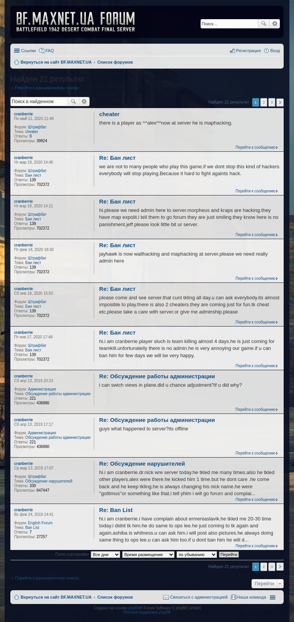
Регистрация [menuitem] (248, 50)
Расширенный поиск (275, 23)
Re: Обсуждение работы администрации (157, 376)
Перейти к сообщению (255, 147)
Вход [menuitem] (275, 50)
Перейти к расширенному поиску (47, 87)
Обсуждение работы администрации (57, 394)
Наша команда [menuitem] (251, 597)
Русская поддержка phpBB (146, 612)
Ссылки (28, 50)
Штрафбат (37, 127)
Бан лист (33, 175)
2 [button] (264, 102)
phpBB (134, 608)
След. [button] (280, 102)
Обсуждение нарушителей (48, 481)
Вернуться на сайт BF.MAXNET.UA (56, 597)
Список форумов (115, 597)
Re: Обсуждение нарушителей (142, 463)
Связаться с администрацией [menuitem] (198, 597)
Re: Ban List (116, 510)
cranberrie (23, 114)
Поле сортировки (71, 554)
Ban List (32, 527)
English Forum (40, 523)
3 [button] (272, 102)
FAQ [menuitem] (50, 50)
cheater (31, 132)
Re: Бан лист (117, 157)
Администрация (42, 389)
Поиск (264, 23)
